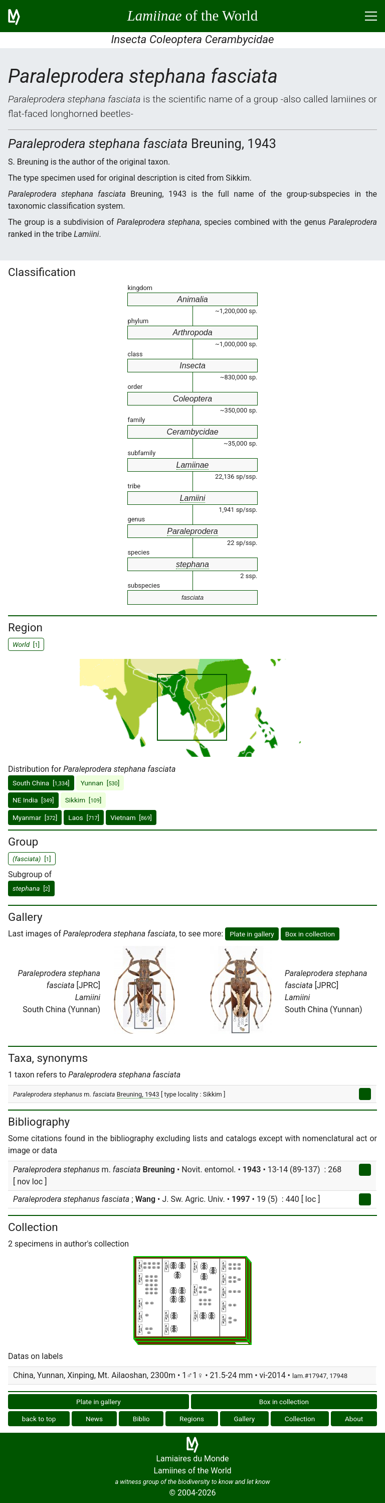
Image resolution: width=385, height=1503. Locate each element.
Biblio (141, 1419)
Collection (300, 1419)
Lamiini (193, 498)
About (354, 1419)
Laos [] (83, 817)
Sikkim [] (83, 800)
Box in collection (310, 934)
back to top (39, 1419)
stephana (192, 564)
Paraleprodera (192, 531)
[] (31, 888)
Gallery (244, 1419)
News (94, 1419)
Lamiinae (192, 465)
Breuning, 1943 (138, 1094)
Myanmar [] (35, 817)
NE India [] (33, 800)
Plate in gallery (252, 934)
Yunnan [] (100, 783)
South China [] (41, 783)
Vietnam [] (131, 817)
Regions (191, 1419)
